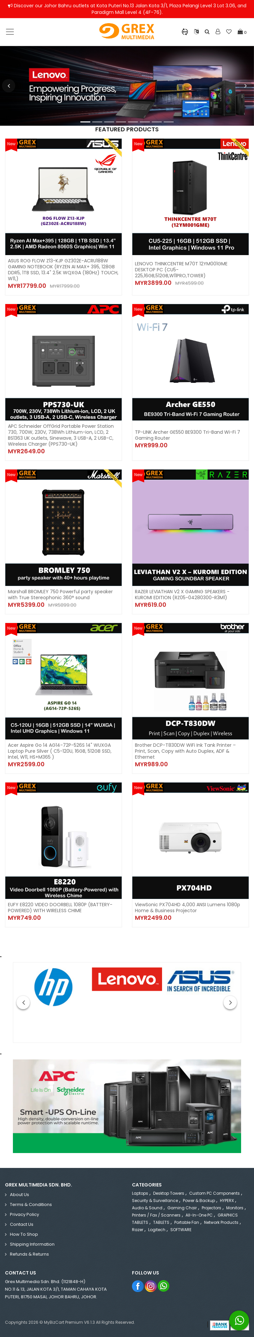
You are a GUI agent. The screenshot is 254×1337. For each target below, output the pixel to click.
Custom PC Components (214, 1193)
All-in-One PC (199, 1215)
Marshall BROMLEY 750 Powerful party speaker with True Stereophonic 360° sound (60, 594)
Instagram (151, 1286)
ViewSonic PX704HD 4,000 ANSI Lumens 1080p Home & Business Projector (187, 907)
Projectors (211, 1208)
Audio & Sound (147, 1208)
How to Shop (24, 1234)
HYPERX (227, 1200)
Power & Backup (199, 1200)
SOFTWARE (180, 1229)
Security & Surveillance (155, 1200)
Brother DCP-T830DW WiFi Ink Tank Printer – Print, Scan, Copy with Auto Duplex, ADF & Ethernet (185, 751)
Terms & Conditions (31, 1204)
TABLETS (161, 1222)
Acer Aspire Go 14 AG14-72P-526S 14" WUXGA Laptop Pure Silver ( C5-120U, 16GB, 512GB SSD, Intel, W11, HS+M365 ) (59, 751)
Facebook (138, 1286)
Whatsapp (164, 1286)
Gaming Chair (182, 1208)
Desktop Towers (168, 1193)
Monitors (234, 1208)
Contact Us (21, 1224)
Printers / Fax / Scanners (156, 1215)
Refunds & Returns (29, 1254)
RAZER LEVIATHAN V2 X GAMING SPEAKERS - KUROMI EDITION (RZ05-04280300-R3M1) (182, 594)
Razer (137, 1229)
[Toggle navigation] (10, 32)
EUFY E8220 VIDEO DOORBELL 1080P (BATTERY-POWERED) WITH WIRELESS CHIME (60, 907)
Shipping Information (32, 1244)
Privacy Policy (24, 1214)
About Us (19, 1194)
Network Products (221, 1222)
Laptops (140, 1193)
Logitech (156, 1229)
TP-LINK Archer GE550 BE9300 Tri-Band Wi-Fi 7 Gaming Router (187, 435)
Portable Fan (186, 1222)
